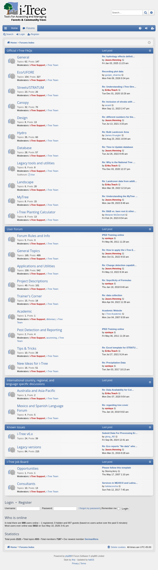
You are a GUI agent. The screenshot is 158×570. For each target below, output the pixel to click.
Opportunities (27, 468)
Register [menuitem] (153, 29)
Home (14, 28)
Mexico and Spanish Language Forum (40, 408)
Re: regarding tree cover (115, 405)
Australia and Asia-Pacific (36, 390)
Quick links (6, 29)
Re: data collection (112, 295)
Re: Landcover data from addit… (119, 181)
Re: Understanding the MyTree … (120, 196)
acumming (51, 337)
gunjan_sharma (113, 75)
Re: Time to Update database (117, 147)
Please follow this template (116, 467)
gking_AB (110, 436)
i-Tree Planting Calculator (36, 212)
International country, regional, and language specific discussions (30, 382)
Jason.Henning (113, 60)
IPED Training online (113, 235)
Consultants (26, 483)
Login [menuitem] (147, 29)
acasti (108, 105)
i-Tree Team (52, 65)
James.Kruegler (113, 135)
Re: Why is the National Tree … (118, 162)
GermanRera (91, 539)
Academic (24, 311)
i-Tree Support (37, 65)
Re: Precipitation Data (113, 362)
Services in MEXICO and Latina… (120, 483)
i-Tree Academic (113, 314)
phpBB (68, 556)
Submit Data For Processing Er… (120, 433)
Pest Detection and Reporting (39, 330)
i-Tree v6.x (25, 434)
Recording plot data (112, 71)
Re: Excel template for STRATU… (120, 347)
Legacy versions (29, 447)
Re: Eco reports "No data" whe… (119, 446)
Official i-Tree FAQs (19, 51)
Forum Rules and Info (33, 236)
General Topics (28, 251)
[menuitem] (140, 28)
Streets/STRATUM (30, 87)
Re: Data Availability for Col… (118, 390)
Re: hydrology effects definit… (118, 56)
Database (24, 148)
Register (35, 34)
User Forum (15, 229)
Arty (74, 560)
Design (22, 118)
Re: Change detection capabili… (119, 265)
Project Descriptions (32, 281)
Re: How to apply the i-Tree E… (119, 250)
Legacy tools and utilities (36, 163)
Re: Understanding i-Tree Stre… (119, 86)
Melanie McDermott (115, 215)
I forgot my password (89, 508)
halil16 (91, 560)
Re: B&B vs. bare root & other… (119, 211)
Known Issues (16, 427)
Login (22, 34)
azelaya (109, 238)
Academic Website (112, 310)
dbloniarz (51, 319)
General (23, 57)
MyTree (23, 197)
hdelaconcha (111, 486)
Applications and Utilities (36, 266)
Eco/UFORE (25, 72)
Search (9, 34)
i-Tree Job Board (17, 462)
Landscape (25, 182)
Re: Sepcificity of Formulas (116, 280)
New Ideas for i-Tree (32, 363)
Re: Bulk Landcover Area (115, 132)
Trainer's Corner (29, 296)
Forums (30, 28)
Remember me (111, 508)
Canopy (23, 102)
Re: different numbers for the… (119, 117)
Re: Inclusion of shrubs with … (118, 101)
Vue (31, 174)
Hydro (22, 133)
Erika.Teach (111, 90)
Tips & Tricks (26, 348)
